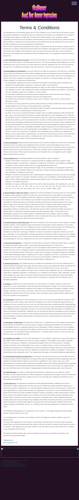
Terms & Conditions (10, 464)
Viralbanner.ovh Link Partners (19, 465)
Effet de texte (14, 462)
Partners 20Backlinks (6, 465)
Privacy (3, 464)
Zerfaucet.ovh (19, 464)
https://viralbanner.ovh (10, 442)
